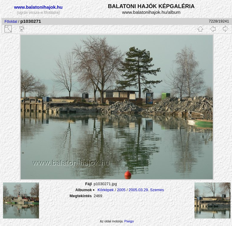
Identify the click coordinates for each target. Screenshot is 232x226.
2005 (121, 190)
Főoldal (11, 21)
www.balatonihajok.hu (38, 7)
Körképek (106, 190)
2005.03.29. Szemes (146, 190)
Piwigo (129, 221)
